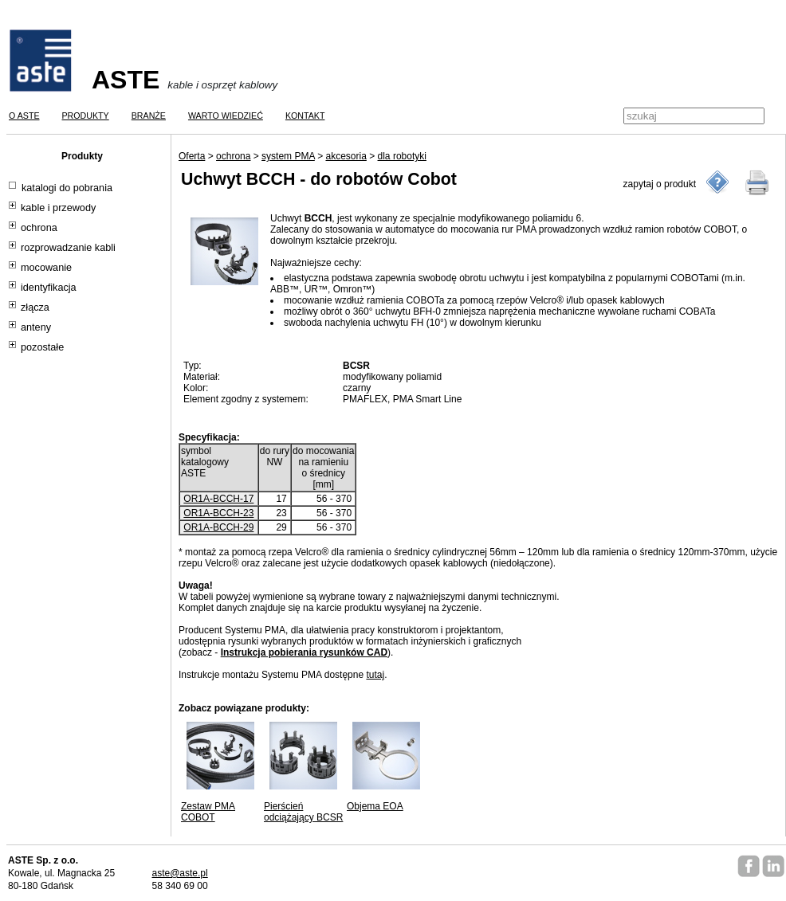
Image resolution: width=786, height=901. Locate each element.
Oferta (192, 156)
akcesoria (345, 156)
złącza (35, 307)
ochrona (39, 227)
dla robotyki (402, 156)
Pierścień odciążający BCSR (303, 812)
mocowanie (46, 267)
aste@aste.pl (179, 873)
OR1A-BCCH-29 (218, 527)
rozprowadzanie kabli (68, 247)
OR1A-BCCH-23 (218, 513)
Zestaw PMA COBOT (208, 812)
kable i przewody (58, 207)
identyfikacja (49, 287)
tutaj (375, 674)
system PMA (288, 156)
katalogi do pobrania (67, 188)
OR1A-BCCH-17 (218, 498)
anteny (36, 327)
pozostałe (42, 347)
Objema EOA (375, 806)
